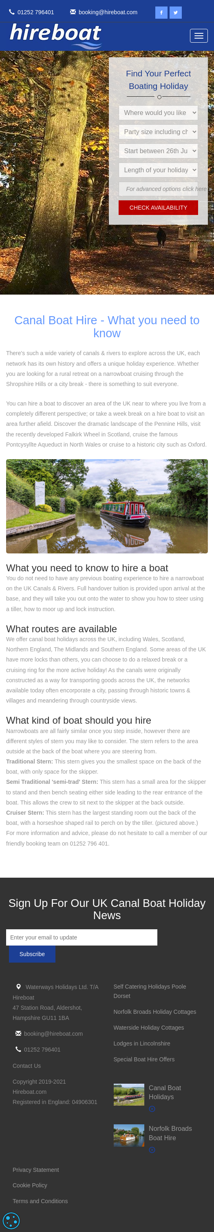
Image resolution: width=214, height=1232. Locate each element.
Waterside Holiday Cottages (149, 1027)
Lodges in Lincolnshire (142, 1043)
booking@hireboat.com (102, 12)
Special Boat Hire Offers (144, 1059)
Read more (79, 1221)
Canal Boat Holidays (165, 1093)
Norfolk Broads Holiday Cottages (155, 1012)
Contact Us (27, 1066)
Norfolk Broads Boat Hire (170, 1133)
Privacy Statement (36, 1170)
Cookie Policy (30, 1185)
